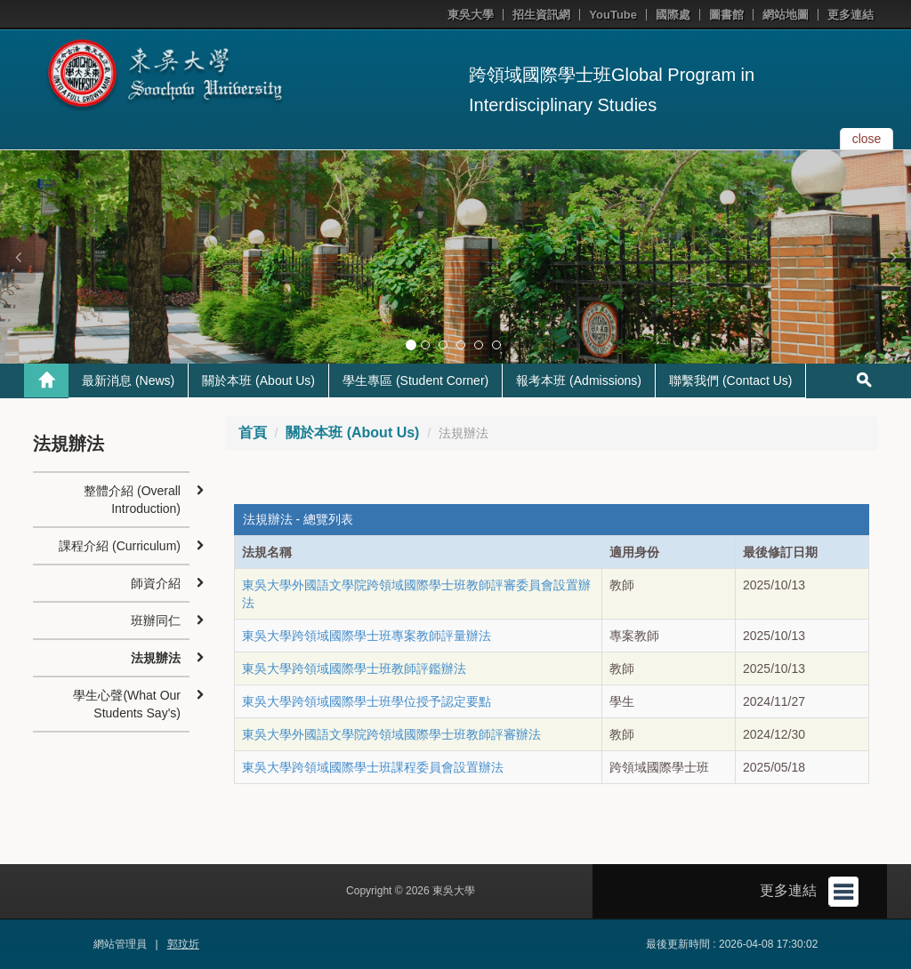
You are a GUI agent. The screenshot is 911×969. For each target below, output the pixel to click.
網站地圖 (785, 14)
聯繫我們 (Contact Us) (730, 380)
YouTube (613, 14)
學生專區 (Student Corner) (415, 380)
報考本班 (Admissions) (578, 380)
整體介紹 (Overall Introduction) (132, 500)
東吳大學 (470, 14)
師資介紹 (156, 583)
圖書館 (726, 14)
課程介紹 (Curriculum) (120, 546)
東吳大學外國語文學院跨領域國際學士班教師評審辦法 (391, 734)
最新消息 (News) (128, 380)
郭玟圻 (183, 944)
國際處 (673, 14)
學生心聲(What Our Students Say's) (127, 704)
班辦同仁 (156, 620)
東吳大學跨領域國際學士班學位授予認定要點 (366, 701)
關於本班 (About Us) (258, 380)
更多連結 (850, 14)
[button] (18, 257)
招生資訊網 (541, 14)
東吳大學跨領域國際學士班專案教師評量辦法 (366, 636)
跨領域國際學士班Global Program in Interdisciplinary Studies (611, 90)
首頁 (252, 432)
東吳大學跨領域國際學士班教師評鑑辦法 (354, 668)
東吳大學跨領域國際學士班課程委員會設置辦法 (373, 767)
